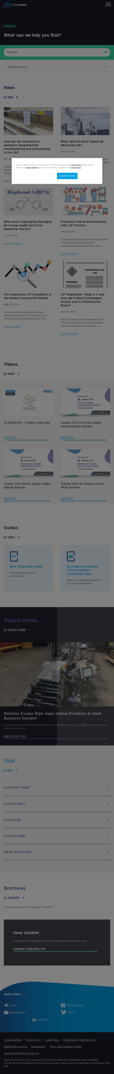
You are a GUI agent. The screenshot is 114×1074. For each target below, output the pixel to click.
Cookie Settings (32, 167)
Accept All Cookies (67, 176)
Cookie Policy (76, 165)
